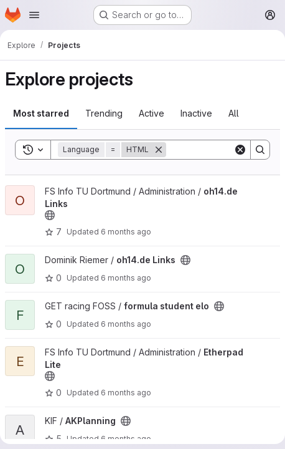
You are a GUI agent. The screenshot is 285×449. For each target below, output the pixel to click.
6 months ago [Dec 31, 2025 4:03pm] (126, 438)
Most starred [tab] (41, 113)
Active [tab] (151, 113)
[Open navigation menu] (34, 15)
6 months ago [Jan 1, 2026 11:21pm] (126, 231)
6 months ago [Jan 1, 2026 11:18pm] (126, 277)
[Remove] (158, 149)
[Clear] (240, 149)
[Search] (260, 150)
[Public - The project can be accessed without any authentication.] (50, 215)
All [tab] (233, 113)
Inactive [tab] (196, 113)
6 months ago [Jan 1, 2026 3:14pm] (126, 392)
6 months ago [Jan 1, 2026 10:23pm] (126, 324)
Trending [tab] (104, 113)
